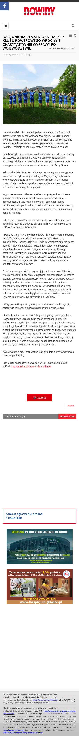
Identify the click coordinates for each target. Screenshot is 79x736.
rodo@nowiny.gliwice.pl (13, 730)
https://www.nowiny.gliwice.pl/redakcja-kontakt (22, 733)
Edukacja (26, 54)
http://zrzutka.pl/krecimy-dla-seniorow (31, 366)
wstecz (71, 406)
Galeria (39, 397)
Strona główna (10, 54)
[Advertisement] (39, 463)
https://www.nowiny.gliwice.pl (45, 700)
